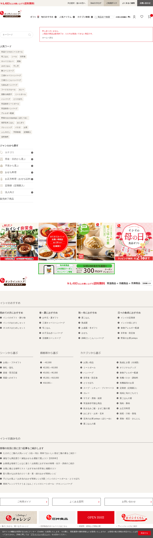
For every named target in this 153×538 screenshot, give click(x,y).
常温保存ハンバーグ (9, 108)
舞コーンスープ (7, 71)
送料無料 (4, 137)
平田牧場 (17, 132)
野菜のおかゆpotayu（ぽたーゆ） (14, 118)
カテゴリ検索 (83, 17)
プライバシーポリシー (40, 534)
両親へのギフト (10, 378)
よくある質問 (76, 501)
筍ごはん (4, 57)
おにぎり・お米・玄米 (93, 413)
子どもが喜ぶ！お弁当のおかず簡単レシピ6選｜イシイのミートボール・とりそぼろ (41, 479)
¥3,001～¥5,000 (50, 373)
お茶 (25, 127)
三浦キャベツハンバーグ (11, 75)
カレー (21, 90)
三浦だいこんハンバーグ (11, 80)
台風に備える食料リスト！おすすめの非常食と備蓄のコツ (29, 468)
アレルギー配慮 (7, 113)
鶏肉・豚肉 (125, 403)
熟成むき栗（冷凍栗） (130, 362)
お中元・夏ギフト (50, 318)
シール (14, 57)
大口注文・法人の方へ (80, 3)
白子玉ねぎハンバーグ (52, 333)
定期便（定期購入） (129, 388)
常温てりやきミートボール (12, 52)
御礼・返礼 (8, 367)
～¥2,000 (47, 362)
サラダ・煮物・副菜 (92, 398)
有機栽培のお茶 (127, 383)
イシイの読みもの (10, 438)
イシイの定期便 (128, 318)
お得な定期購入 (122, 17)
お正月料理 (125, 408)
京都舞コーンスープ (51, 338)
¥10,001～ (48, 383)
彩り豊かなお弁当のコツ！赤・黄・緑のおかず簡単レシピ (29, 474)
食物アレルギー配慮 (130, 328)
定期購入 (27, 132)
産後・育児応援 (10, 373)
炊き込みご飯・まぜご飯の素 (96, 408)
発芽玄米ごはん (7, 123)
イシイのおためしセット (14, 323)
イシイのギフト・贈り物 (14, 318)
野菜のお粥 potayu (129, 338)
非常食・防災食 (128, 333)
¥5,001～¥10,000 (51, 378)
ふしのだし (5, 132)
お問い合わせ (145, 3)
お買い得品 (88, 362)
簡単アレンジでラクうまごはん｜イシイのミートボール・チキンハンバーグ (37, 484)
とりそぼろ (17, 99)
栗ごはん (85, 318)
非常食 (23, 57)
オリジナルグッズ (128, 367)
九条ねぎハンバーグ (9, 85)
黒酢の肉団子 (6, 94)
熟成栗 (84, 323)
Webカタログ (98, 3)
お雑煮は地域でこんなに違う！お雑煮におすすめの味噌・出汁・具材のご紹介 (38, 463)
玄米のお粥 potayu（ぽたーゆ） (97, 419)
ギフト (35, 17)
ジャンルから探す (9, 145)
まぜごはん (5, 66)
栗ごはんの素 (89, 424)
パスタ (18, 127)
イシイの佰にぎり (129, 323)
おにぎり (20, 123)
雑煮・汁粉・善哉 (128, 413)
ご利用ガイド (113, 3)
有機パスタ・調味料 (129, 378)
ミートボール (20, 94)
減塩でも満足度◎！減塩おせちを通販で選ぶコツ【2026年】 (31, 458)
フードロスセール (8, 90)
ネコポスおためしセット (14, 328)
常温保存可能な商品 (92, 403)
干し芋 (16, 66)
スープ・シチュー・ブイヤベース (98, 388)
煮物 (19, 61)
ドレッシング (6, 127)
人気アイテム (65, 17)
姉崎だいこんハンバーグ (92, 338)
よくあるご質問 (129, 3)
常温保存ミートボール (10, 104)
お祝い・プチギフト (12, 362)
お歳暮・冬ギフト (89, 328)
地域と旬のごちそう (129, 393)
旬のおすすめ (48, 17)
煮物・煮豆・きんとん (130, 419)
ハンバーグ (5, 99)
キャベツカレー (7, 61)
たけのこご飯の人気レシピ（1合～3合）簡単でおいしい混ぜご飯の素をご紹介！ (40, 453)
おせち (84, 333)
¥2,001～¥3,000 (50, 367)
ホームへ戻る (47, 38)
